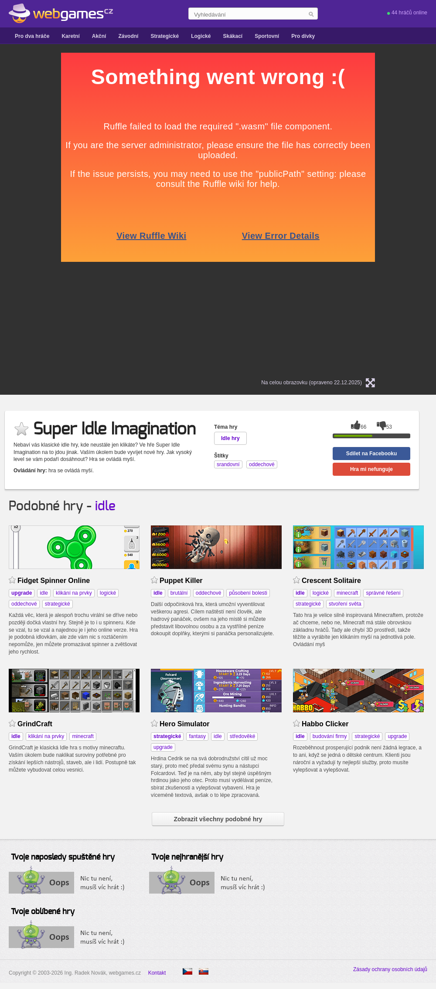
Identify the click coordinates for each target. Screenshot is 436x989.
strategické (57, 604)
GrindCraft (34, 724)
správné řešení (383, 593)
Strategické (164, 36)
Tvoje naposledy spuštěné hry (63, 857)
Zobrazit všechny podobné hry (218, 819)
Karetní (70, 36)
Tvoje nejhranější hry (187, 857)
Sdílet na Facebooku (371, 453)
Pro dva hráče (32, 36)
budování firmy (330, 736)
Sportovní (267, 36)
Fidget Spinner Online (53, 580)
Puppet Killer (181, 580)
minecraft (347, 593)
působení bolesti (248, 593)
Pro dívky (303, 36)
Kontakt (157, 973)
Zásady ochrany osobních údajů (390, 969)
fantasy (197, 736)
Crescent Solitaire (331, 580)
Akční (99, 36)
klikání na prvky (74, 593)
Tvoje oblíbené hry (43, 912)
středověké (242, 736)
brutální (179, 593)
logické (108, 593)
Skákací (232, 36)
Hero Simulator (185, 724)
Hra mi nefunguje (371, 469)
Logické (201, 36)
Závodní (128, 36)
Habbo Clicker (325, 724)
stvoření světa (345, 604)
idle (105, 506)
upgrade (163, 747)
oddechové (24, 604)
